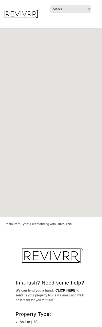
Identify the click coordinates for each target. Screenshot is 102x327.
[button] (85, 139)
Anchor (25, 322)
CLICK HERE (65, 290)
